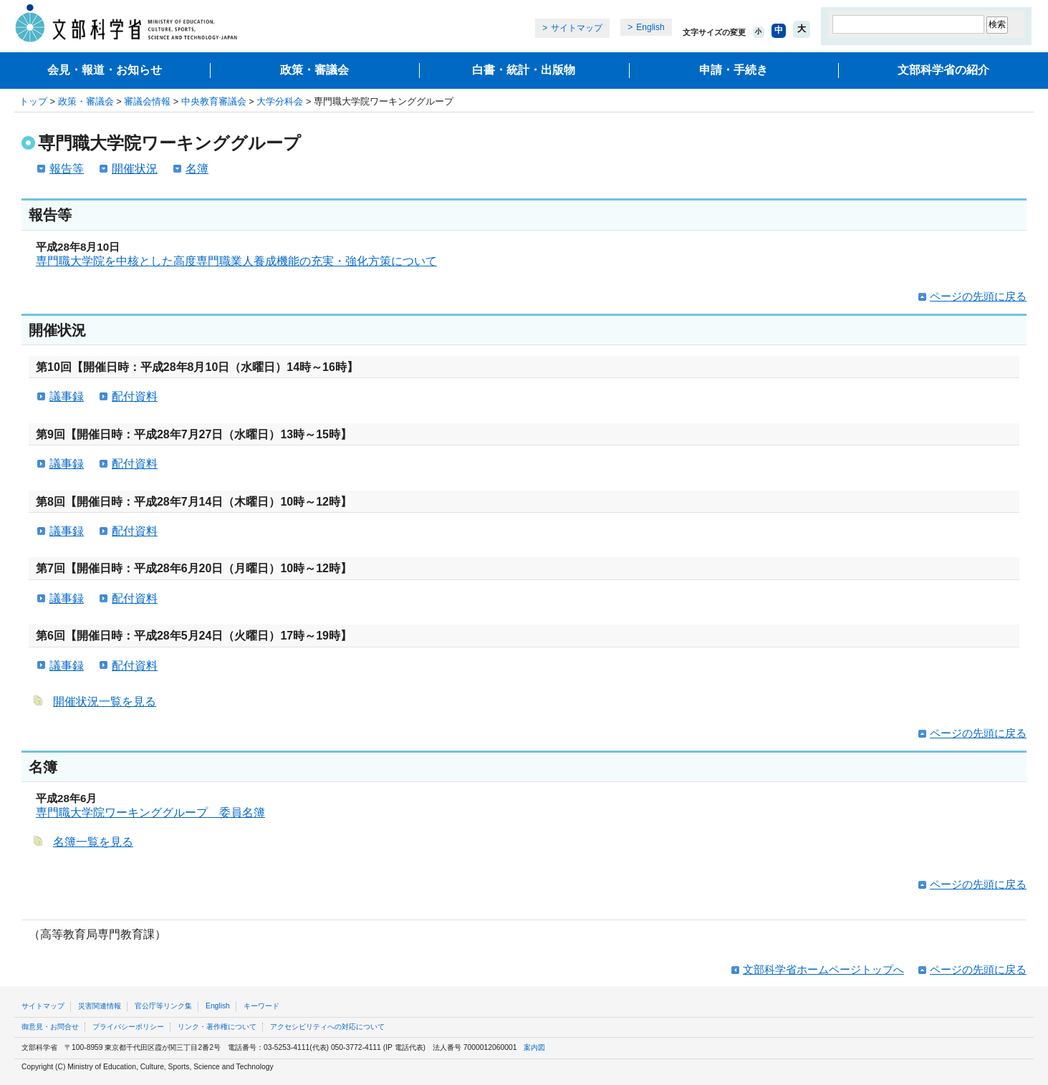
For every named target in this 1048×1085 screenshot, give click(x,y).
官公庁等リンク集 (163, 1006)
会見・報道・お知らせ (104, 70)
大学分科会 (279, 101)
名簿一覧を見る (93, 842)
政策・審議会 (314, 70)
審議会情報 (147, 101)
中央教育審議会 (213, 101)
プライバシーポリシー (128, 1027)
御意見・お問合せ (50, 1027)
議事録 (66, 396)
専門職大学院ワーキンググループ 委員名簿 (150, 812)
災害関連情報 (99, 1006)
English (650, 27)
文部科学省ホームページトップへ (823, 969)
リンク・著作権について (217, 1027)
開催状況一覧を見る (104, 701)
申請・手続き (733, 70)
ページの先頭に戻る (978, 296)
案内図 (534, 1047)
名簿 (197, 169)
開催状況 (135, 169)
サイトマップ (576, 28)
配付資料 (135, 396)
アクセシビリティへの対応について (327, 1027)
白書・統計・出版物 (523, 70)
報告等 (66, 169)
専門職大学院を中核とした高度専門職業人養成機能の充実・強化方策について (236, 261)
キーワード (261, 1006)
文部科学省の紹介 (943, 70)
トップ (33, 101)
